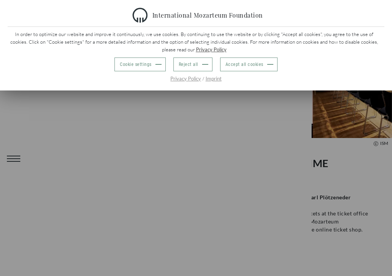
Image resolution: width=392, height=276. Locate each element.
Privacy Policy (211, 49)
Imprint (214, 79)
